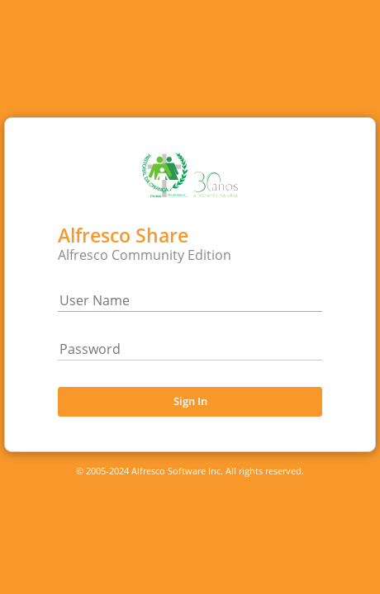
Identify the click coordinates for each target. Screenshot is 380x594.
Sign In (190, 401)
